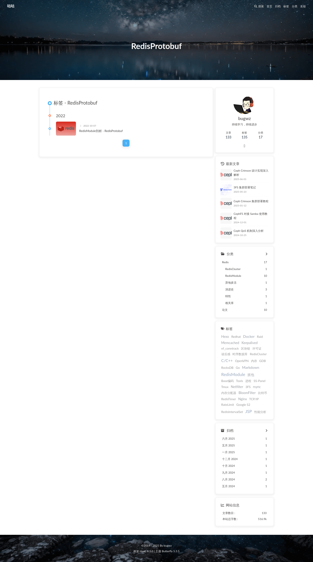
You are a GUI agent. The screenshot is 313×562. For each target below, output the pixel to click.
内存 (254, 361)
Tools (239, 381)
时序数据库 (239, 354)
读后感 (225, 354)
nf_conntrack (230, 348)
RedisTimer (228, 399)
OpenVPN (242, 361)
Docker (249, 336)
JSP (248, 411)
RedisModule (233, 374)
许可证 (256, 348)
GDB (262, 361)
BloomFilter (247, 393)
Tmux (224, 387)
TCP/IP (254, 399)
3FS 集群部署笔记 (245, 187)
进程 (248, 381)
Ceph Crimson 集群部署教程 (251, 201)
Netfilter (237, 387)
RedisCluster (258, 354)
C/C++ (227, 360)
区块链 (245, 348)
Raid (260, 337)
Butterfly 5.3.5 (170, 551)
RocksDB (227, 367)
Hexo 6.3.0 (146, 551)
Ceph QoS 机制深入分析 (249, 230)
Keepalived (249, 343)
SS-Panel (259, 381)
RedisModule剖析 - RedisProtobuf (101, 131)
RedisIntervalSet (232, 412)
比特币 (262, 393)
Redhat (236, 337)
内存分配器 (228, 393)
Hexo (225, 337)
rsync (257, 387)
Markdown (250, 367)
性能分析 (260, 412)
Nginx (242, 399)
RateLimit (227, 404)
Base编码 (227, 381)
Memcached (230, 343)
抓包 (250, 375)
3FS (248, 387)
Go (238, 367)
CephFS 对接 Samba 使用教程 (250, 216)
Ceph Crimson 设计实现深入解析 (251, 172)
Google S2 (243, 404)
